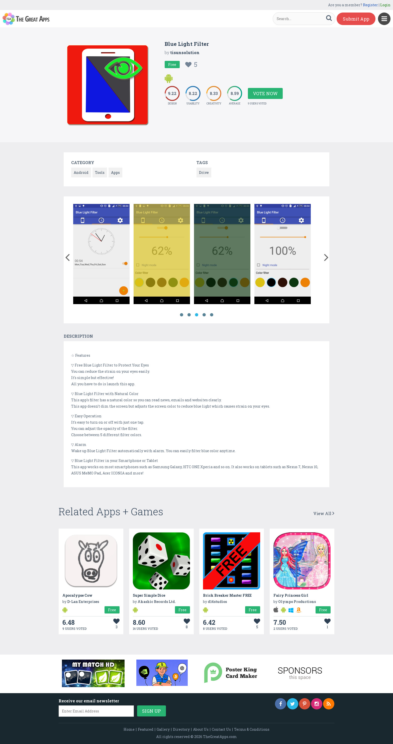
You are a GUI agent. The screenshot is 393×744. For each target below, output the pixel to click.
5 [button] (211, 314)
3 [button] (196, 314)
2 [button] (188, 314)
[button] (67, 256)
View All (323, 513)
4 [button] (204, 314)
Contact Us (221, 729)
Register (370, 5)
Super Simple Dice (149, 595)
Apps (115, 172)
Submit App (356, 19)
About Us (201, 729)
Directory (181, 729)
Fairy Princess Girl (290, 595)
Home (129, 729)
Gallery (163, 729)
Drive (204, 172)
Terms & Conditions (251, 729)
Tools (100, 172)
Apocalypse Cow (77, 595)
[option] (101, 255)
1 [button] (181, 314)
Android (81, 172)
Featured (145, 729)
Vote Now (265, 93)
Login (385, 5)
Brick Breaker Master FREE (227, 595)
